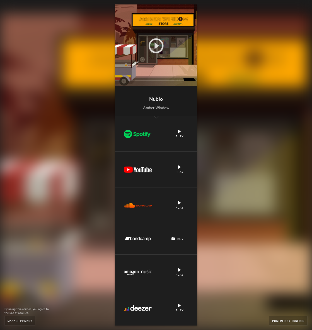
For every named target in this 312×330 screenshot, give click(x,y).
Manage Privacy (20, 321)
